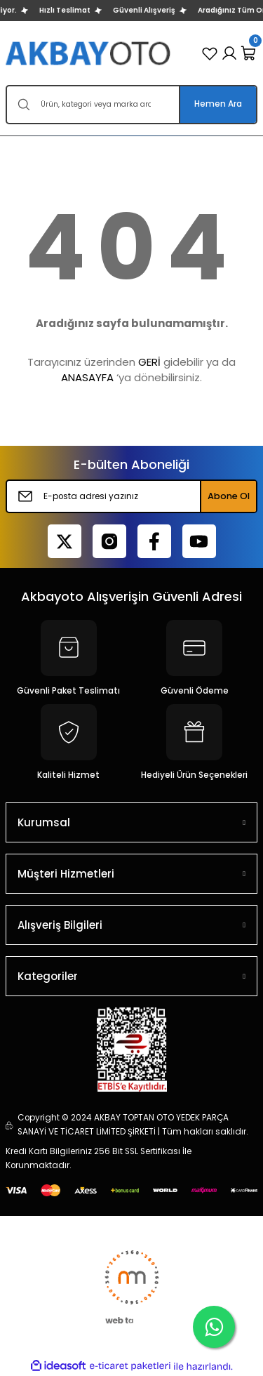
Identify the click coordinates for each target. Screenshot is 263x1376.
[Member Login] (229, 53)
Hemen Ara (218, 104)
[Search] (131, 104)
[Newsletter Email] (131, 496)
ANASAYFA (87, 377)
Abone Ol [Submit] (229, 496)
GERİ (149, 362)
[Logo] (89, 53)
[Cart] (249, 53)
